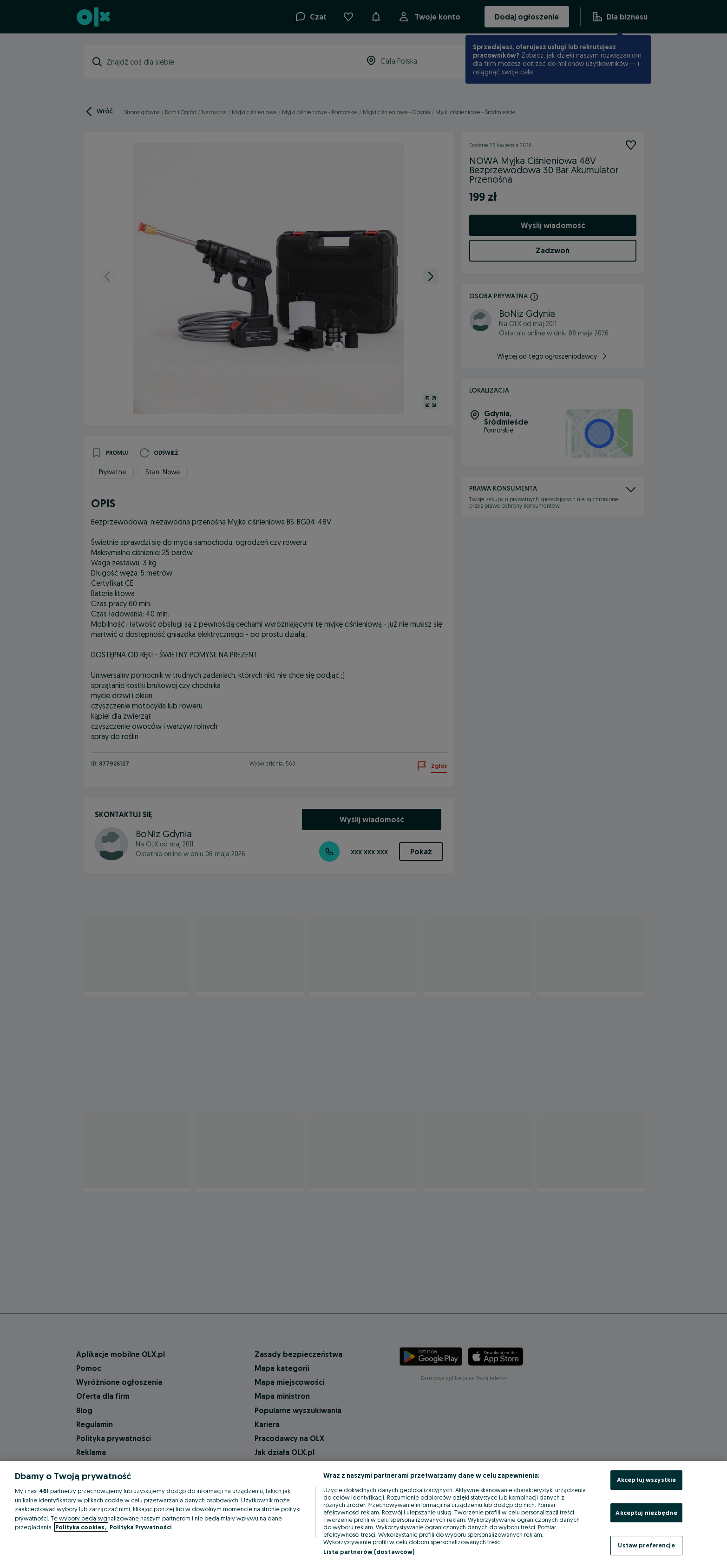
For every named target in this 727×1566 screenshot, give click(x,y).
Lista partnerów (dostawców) (369, 1551)
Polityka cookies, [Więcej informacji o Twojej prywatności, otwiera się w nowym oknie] (81, 1527)
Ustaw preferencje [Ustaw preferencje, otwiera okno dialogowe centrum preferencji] (646, 1545)
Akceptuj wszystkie (646, 1479)
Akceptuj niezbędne (646, 1512)
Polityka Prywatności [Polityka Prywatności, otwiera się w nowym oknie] (141, 1527)
